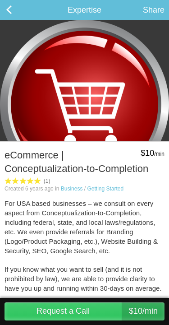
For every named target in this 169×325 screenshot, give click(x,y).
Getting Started (105, 189)
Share (153, 9)
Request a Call (100, 311)
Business (72, 189)
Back (18, 10)
